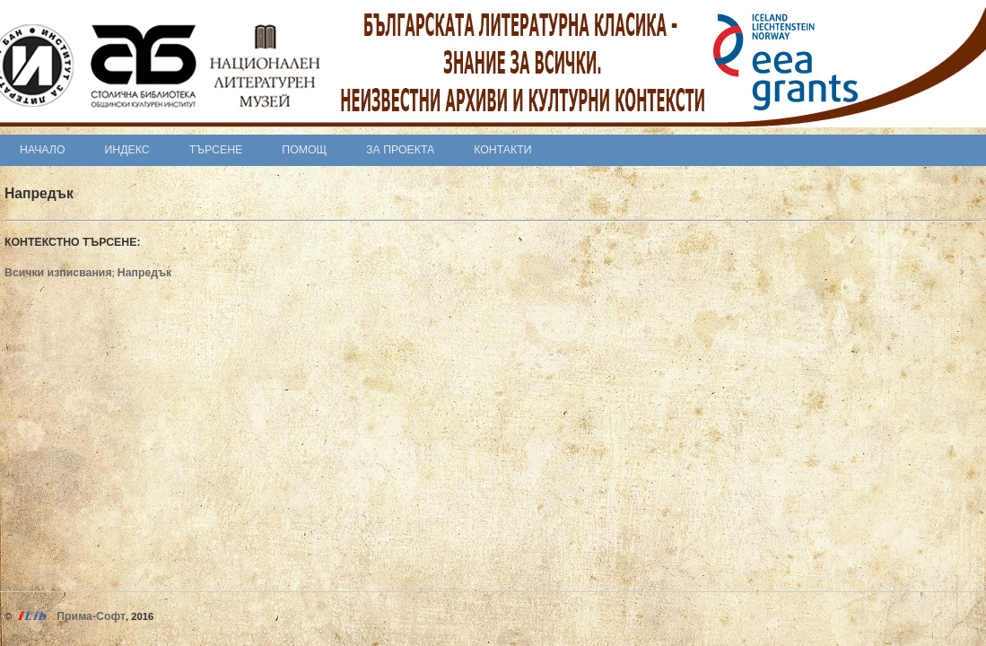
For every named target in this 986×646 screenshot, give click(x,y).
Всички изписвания (58, 272)
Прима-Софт (91, 616)
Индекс (127, 150)
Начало (42, 150)
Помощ (304, 150)
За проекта (400, 150)
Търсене (216, 150)
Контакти (502, 150)
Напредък (144, 272)
